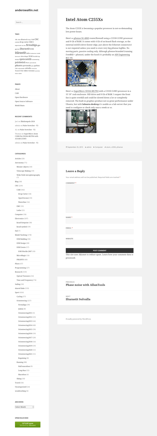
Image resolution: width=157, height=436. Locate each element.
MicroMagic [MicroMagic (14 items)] (24, 56)
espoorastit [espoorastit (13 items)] (18, 45)
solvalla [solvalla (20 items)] (28, 68)
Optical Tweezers (23, 276)
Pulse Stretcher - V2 (30, 125)
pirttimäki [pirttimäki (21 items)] (27, 65)
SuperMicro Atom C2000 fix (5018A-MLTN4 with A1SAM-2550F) (26, 136)
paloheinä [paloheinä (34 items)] (20, 62)
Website (69, 239)
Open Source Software (24, 101)
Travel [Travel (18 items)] (17, 71)
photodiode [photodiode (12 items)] (33, 62)
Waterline (22, 202)
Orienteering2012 (25, 317)
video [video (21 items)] (26, 70)
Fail (16, 231)
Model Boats (20, 105)
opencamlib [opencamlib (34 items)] (25, 59)
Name (69, 217)
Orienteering (22, 300)
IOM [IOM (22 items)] (32, 49)
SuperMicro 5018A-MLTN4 (86, 91)
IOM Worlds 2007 (25, 251)
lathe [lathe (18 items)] (28, 53)
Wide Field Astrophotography (28, 175)
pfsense (120, 147)
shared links (20, 288)
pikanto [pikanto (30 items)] (18, 65)
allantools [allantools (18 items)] (24, 39)
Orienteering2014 (25, 325)
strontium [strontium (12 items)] (34, 68)
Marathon (22, 374)
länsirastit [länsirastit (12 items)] (17, 56)
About (17, 89)
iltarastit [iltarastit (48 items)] (25, 48)
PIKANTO (20, 259)
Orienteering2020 (25, 350)
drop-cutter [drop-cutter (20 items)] (24, 42)
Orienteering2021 (25, 354)
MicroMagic (21, 255)
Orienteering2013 (25, 321)
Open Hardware (21, 97)
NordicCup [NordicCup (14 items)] (36, 56)
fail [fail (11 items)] (22, 45)
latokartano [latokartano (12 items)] (33, 53)
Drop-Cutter (23, 194)
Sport (17, 292)
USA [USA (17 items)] (21, 71)
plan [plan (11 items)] (32, 66)
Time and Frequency (25, 280)
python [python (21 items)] (37, 65)
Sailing (17, 284)
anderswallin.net (26, 10)
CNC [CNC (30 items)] (37, 39)
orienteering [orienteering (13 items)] (35, 59)
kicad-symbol (22, 227)
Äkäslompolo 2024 (28, 121)
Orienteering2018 (25, 342)
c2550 (113, 147)
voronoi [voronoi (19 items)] (31, 71)
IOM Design (21, 243)
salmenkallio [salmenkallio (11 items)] (21, 68)
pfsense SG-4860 (81, 38)
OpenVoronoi (23, 198)
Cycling (19, 296)
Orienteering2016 (25, 333)
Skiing (19, 378)
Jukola (20, 309)
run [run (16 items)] (16, 68)
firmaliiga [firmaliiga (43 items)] (31, 45)
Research (18, 272)
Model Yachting (21, 235)
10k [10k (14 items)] (16, 39)
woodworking (20, 391)
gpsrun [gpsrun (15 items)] (17, 49)
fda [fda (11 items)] (25, 45)
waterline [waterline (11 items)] (37, 71)
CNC (16, 186)
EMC (18, 206)
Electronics (19, 218)
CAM (17, 93)
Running (20, 362)
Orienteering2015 (25, 329)
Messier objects (23, 167)
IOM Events (21, 247)
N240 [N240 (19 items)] (31, 56)
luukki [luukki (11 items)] (38, 53)
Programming (20, 268)
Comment (71, 183)
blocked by (27, 424)
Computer (19, 214)
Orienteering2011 (25, 313)
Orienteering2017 (25, 337)
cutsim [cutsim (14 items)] (17, 42)
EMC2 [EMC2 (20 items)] (31, 42)
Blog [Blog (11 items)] (29, 39)
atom (108, 147)
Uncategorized (20, 387)
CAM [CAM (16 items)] (32, 39)
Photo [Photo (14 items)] (28, 63)
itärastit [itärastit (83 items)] (20, 53)
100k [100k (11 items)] (19, 39)
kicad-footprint (22, 222)
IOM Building (22, 239)
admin (89, 147)
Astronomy (19, 163)
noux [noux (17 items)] (17, 59)
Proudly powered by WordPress (78, 319)
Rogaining (22, 358)
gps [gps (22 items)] (38, 45)
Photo (17, 264)
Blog (16, 181)
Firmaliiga (22, 305)
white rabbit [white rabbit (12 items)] (18, 73)
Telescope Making (24, 171)
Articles (18, 158)
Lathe (19, 210)
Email (69, 228)
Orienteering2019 (25, 346)
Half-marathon (24, 366)
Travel (17, 383)
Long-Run (22, 370)
